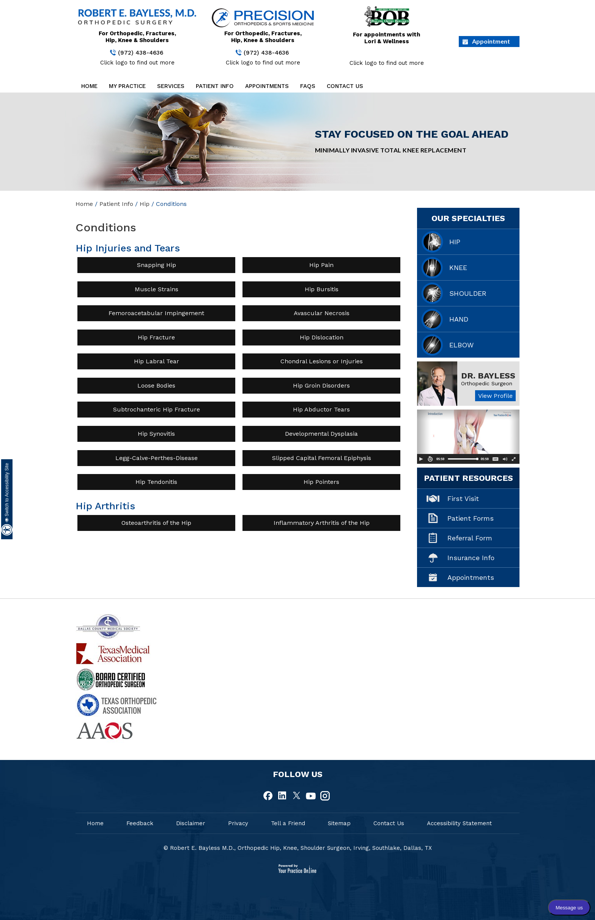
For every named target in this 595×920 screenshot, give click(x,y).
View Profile (495, 395)
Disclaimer (190, 823)
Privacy (238, 823)
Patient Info (215, 86)
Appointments (267, 86)
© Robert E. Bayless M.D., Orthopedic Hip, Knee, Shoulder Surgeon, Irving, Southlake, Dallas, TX (298, 848)
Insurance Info (470, 558)
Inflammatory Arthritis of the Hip (322, 522)
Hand (458, 319)
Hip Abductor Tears (321, 409)
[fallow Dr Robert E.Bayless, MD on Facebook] (268, 796)
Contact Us (345, 86)
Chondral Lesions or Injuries (321, 361)
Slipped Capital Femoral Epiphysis (321, 458)
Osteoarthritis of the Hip (156, 522)
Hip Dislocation (321, 337)
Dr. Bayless (488, 375)
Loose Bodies (156, 385)
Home (89, 86)
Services (170, 86)
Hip (145, 203)
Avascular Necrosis (321, 313)
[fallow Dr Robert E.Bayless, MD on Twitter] (296, 796)
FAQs (307, 86)
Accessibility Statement (459, 823)
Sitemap (339, 823)
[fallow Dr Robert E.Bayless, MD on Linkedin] (282, 796)
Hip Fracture (156, 337)
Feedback (139, 823)
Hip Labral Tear (156, 361)
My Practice (127, 86)
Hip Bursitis (321, 289)
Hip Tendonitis (156, 481)
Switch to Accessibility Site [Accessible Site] (6, 492)
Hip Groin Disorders (321, 385)
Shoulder (467, 293)
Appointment (491, 41)
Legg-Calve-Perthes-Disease (156, 458)
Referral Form (469, 538)
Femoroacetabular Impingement (156, 313)
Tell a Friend (288, 823)
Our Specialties (468, 218)
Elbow (461, 345)
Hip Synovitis (156, 433)
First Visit (463, 498)
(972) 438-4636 (140, 52)
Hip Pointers (321, 481)
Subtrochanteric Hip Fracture (156, 409)
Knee (458, 268)
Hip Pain (321, 264)
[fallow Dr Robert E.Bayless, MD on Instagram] (325, 796)
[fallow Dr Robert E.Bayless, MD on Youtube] (310, 796)
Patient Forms (470, 518)
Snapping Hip (156, 264)
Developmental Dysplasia (321, 433)
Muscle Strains (156, 289)
